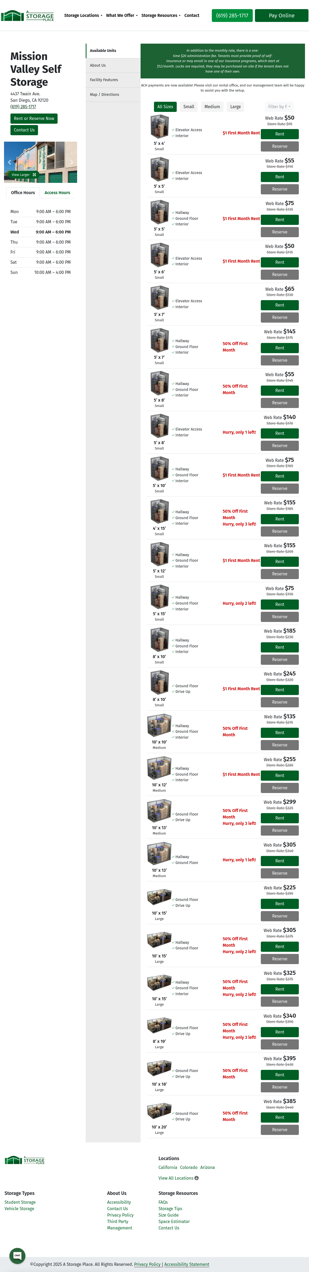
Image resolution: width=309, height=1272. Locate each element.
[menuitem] (83, 15)
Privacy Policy (120, 1215)
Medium (212, 106)
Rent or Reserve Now (34, 118)
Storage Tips (170, 1208)
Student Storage (20, 1202)
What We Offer (120, 15)
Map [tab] (104, 94)
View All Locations (179, 1178)
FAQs (163, 1202)
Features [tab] (104, 80)
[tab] (113, 51)
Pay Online (278, 15)
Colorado (189, 1167)
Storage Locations (81, 15)
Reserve (279, 146)
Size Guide (169, 1215)
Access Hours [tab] (57, 192)
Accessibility (119, 1202)
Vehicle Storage (19, 1208)
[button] (9, 162)
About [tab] (98, 65)
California (168, 1167)
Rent (279, 134)
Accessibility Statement (186, 1264)
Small (188, 106)
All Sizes (165, 106)
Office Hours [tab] (23, 192)
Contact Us (24, 130)
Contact (191, 15)
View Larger (24, 175)
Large (235, 106)
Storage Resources (159, 15)
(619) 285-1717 (228, 15)
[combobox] (279, 107)
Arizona (207, 1167)
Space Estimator (174, 1221)
